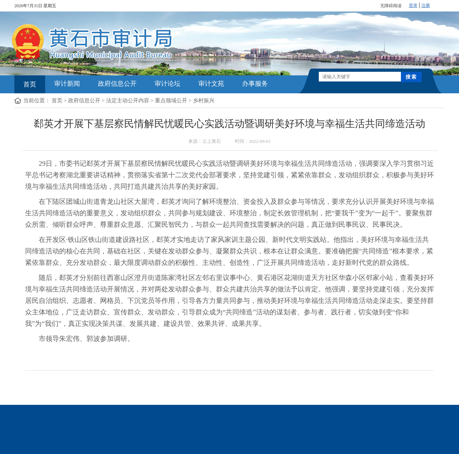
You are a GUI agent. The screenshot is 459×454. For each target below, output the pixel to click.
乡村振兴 (203, 100)
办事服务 (255, 83)
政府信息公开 (117, 83)
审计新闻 (67, 83)
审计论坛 (167, 83)
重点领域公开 (171, 100)
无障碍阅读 (391, 5)
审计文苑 (211, 83)
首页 (29, 84)
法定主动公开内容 (127, 100)
